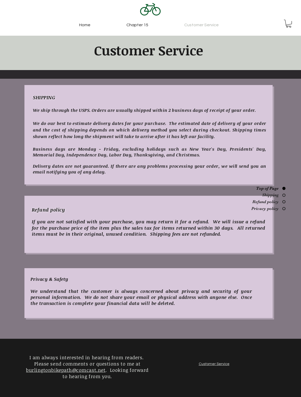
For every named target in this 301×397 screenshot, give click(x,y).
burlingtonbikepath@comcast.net (65, 370)
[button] (288, 24)
